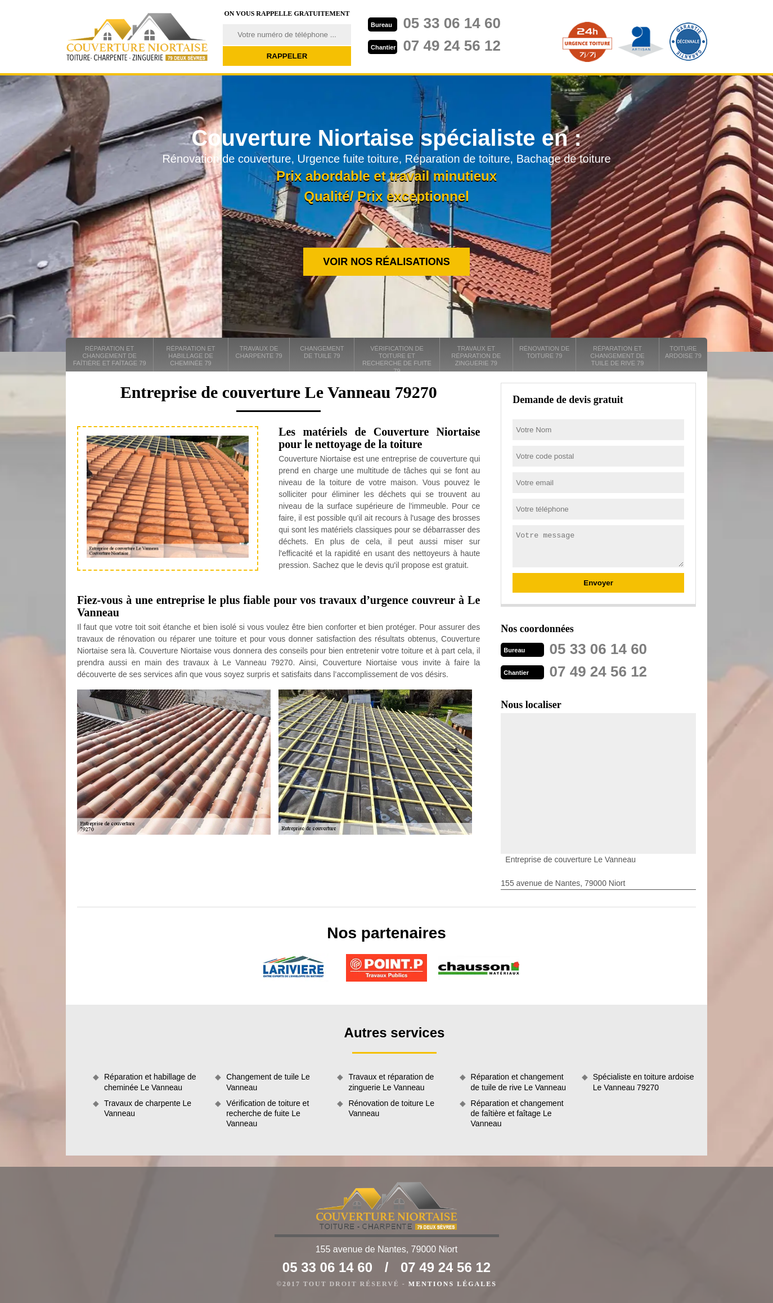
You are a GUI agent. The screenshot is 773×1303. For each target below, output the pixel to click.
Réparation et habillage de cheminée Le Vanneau (150, 1081)
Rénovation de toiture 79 (544, 352)
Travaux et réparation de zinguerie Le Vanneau (391, 1081)
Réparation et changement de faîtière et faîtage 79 (109, 355)
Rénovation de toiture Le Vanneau (391, 1108)
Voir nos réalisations (386, 261)
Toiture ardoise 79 (683, 352)
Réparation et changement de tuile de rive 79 (617, 355)
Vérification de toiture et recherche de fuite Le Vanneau (267, 1113)
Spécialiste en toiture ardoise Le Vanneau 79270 (643, 1081)
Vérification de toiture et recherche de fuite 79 (397, 358)
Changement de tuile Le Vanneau (268, 1081)
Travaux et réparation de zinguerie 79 (476, 355)
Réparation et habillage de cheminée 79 (191, 355)
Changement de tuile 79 (322, 352)
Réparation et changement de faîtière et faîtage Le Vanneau (517, 1113)
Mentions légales (452, 1284)
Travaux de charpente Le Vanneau (147, 1108)
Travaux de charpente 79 (259, 352)
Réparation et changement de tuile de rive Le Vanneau (518, 1081)
